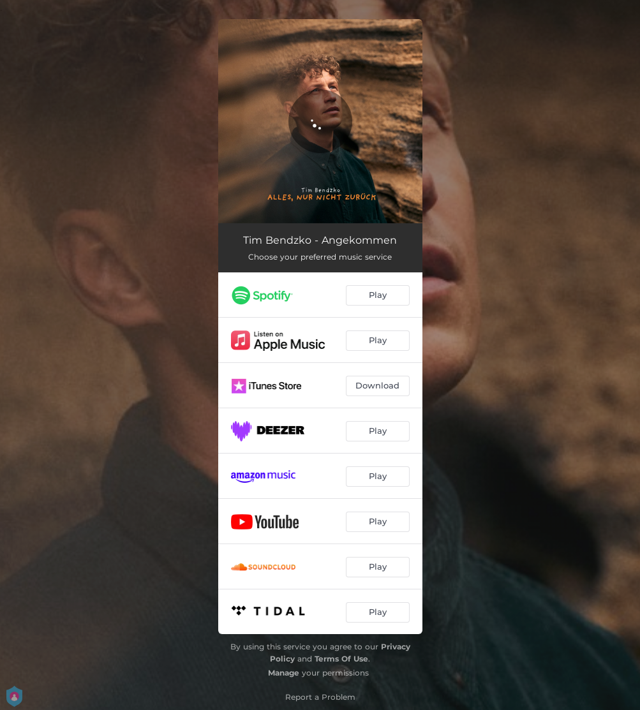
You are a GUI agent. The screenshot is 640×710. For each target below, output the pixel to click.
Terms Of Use (341, 658)
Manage (283, 672)
